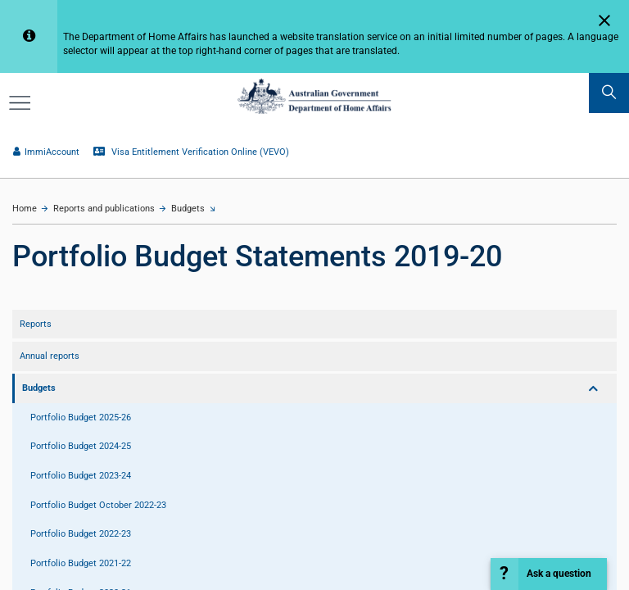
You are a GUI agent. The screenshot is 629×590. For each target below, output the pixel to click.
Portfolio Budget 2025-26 (80, 417)
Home (24, 208)
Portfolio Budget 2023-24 (80, 475)
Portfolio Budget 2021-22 (80, 563)
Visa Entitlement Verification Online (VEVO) (190, 152)
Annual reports (49, 356)
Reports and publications (104, 208)
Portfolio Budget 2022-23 (80, 534)
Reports (36, 324)
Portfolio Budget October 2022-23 (98, 505)
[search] (609, 93)
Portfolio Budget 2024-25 (80, 446)
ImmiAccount (46, 152)
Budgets (188, 208)
